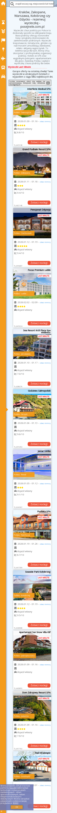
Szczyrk (24, 414)
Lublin (23, 293)
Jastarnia (25, 716)
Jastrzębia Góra (28, 655)
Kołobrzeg (25, 595)
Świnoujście (26, 112)
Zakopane (25, 173)
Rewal (23, 474)
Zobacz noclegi (39, 142)
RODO (15, 803)
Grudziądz (25, 776)
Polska (17, 112)
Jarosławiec (26, 354)
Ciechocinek (26, 233)
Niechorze (25, 535)
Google (13, 788)
